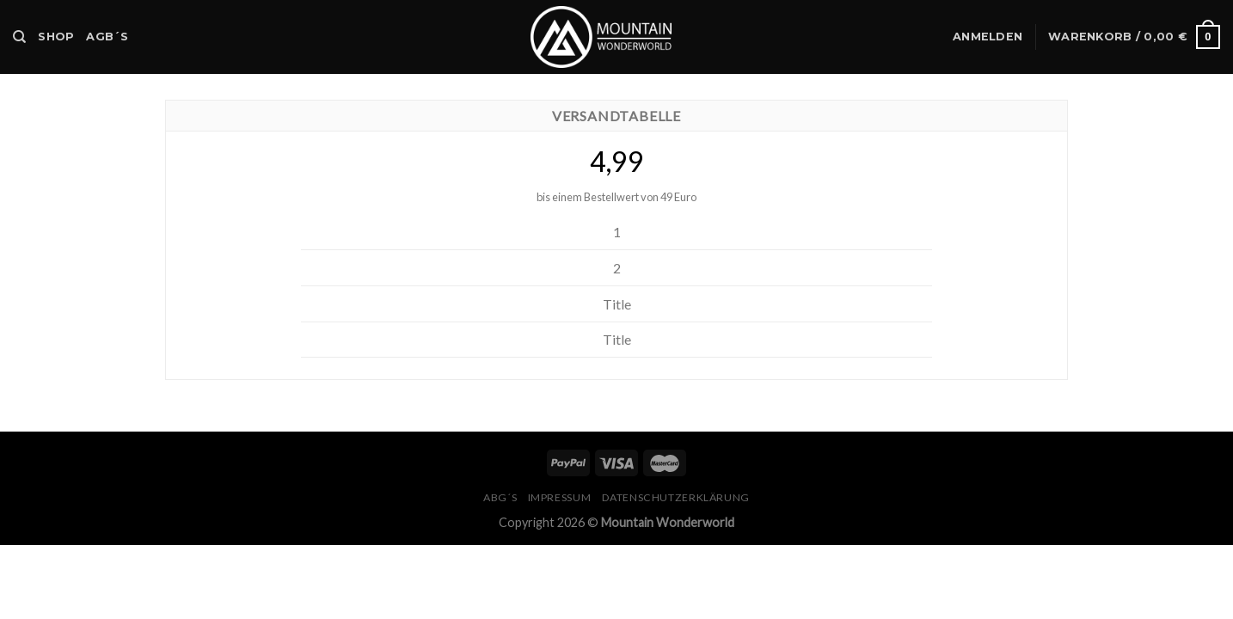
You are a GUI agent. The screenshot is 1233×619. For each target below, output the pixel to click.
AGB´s (107, 36)
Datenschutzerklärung (676, 497)
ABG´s (500, 497)
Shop (56, 36)
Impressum (560, 497)
